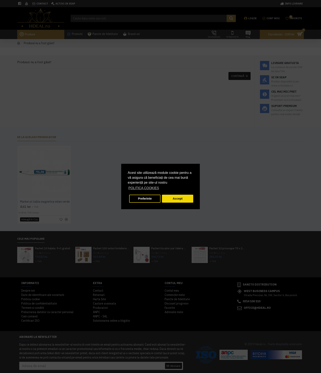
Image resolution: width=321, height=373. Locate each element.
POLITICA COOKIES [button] (143, 188)
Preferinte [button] (145, 198)
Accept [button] (178, 198)
